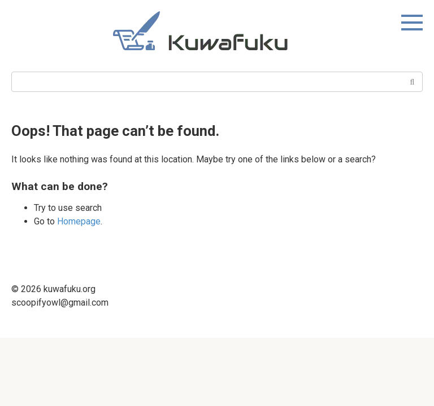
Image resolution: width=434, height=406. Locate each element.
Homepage (79, 221)
